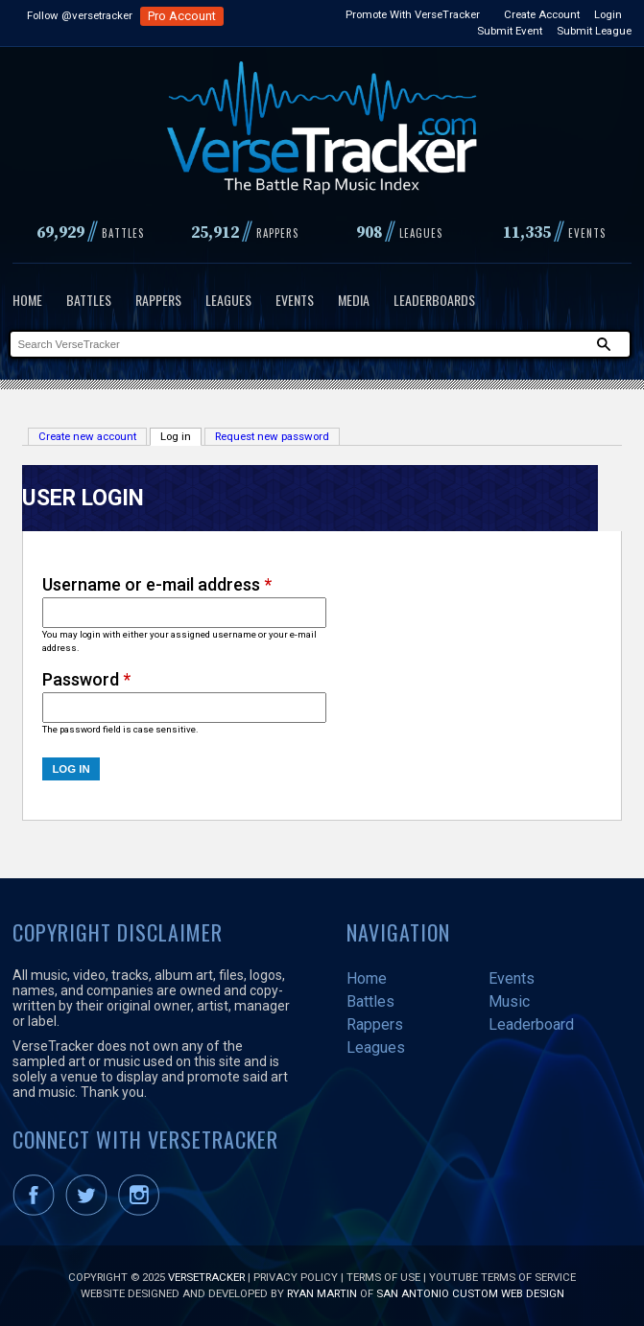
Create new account (87, 436)
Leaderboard (531, 1024)
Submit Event (509, 30)
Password (86, 679)
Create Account (542, 14)
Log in (181, 436)
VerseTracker (206, 1277)
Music (509, 1001)
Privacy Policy (295, 1277)
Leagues (228, 300)
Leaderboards (434, 300)
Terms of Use (383, 1277)
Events (294, 300)
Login (608, 14)
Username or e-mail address (157, 584)
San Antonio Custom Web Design (470, 1293)
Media (354, 300)
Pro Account (182, 16)
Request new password (272, 436)
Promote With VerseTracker (413, 14)
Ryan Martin (322, 1293)
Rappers (158, 300)
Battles (88, 300)
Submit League (594, 30)
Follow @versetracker (79, 15)
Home (27, 300)
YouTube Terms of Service (502, 1277)
